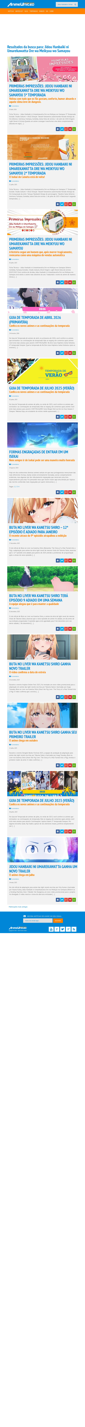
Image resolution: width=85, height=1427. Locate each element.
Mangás (41, 11)
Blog (26, 11)
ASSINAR (58, 921)
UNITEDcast (19, 11)
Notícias (11, 11)
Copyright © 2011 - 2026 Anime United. (18, 929)
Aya (47, 11)
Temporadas (34, 11)
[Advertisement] (42, 29)
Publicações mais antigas (18, 907)
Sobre (52, 11)
